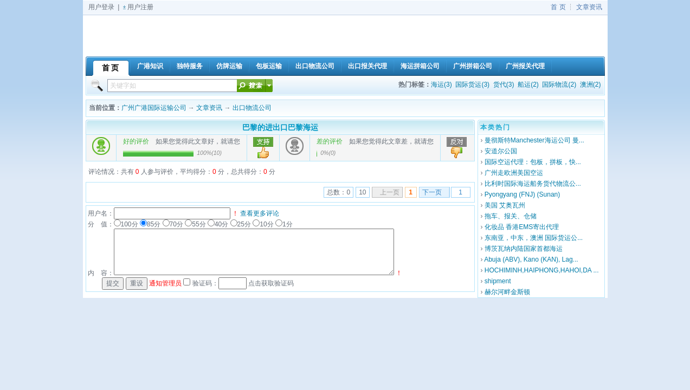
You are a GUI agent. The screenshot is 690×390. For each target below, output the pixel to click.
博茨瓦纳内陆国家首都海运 (524, 248)
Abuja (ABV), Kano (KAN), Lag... (531, 259)
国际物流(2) (559, 84)
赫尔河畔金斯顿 (507, 292)
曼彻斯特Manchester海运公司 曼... (534, 140)
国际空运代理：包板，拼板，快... (533, 162)
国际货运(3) (472, 84)
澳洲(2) (590, 84)
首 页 (558, 7)
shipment (498, 281)
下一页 (432, 192)
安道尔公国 (501, 151)
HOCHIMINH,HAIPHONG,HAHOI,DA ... (542, 270)
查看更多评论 (259, 213)
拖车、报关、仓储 (511, 216)
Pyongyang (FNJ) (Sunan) (522, 194)
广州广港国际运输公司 (153, 108)
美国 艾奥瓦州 (505, 205)
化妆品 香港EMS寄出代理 (522, 227)
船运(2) (528, 84)
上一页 (389, 192)
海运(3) (441, 84)
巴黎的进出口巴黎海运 (280, 127)
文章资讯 (589, 7)
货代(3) (503, 84)
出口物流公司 (252, 108)
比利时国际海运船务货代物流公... (533, 183)
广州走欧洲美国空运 (514, 173)
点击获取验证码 (271, 283)
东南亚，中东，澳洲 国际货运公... (534, 238)
